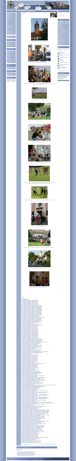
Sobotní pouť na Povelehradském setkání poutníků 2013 (31, 363)
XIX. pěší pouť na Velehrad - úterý (27, 330)
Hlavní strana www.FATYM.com (9, 13)
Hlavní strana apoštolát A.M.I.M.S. (10, 42)
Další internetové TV (61, 29)
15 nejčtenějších (9, 37)
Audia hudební (9, 59)
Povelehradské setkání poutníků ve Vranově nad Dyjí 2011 (31, 386)
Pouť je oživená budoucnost (26, 384)
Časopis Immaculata (61, 33)
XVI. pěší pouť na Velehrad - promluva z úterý (29, 348)
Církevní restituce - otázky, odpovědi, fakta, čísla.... (63, 41)
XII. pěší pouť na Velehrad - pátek (27, 374)
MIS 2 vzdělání (9, 55)
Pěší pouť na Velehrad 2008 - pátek (27, 434)
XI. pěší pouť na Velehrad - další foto (28, 388)
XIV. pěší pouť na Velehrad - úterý (27, 360)
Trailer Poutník (24, 354)
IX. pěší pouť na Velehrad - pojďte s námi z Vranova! (30, 431)
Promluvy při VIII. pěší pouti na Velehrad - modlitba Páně (31, 426)
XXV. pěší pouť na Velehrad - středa (28, 302)
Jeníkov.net (59, 37)
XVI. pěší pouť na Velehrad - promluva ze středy (30, 346)
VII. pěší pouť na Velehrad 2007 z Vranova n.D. (29, 442)
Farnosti (8, 17)
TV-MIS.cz (58, 1)
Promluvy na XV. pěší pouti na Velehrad (28, 350)
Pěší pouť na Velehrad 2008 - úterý (27, 436)
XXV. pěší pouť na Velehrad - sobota (28, 300)
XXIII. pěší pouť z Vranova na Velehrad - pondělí (30, 314)
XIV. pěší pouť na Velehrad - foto (27, 355)
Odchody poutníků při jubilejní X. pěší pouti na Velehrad (31, 417)
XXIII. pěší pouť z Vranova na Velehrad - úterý (29, 313)
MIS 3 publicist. (9, 56)
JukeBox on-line (60, 34)
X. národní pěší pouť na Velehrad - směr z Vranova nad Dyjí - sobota (33, 410)
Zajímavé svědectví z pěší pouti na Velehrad (29, 387)
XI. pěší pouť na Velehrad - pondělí (27, 401)
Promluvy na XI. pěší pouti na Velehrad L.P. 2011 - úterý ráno (32, 400)
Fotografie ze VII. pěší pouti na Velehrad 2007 (29, 440)
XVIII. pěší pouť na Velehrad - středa (28, 335)
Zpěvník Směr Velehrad (25, 405)
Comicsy (8, 45)
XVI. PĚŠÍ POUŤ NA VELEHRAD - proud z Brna (30, 349)
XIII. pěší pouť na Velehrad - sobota (27, 364)
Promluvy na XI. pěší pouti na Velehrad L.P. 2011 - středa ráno (32, 397)
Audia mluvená (9, 60)
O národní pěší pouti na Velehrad (27, 408)
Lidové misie (9, 25)
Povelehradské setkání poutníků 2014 (28, 353)
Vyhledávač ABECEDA (61, 43)
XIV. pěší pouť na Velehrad (26, 361)
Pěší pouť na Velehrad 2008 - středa (28, 435)
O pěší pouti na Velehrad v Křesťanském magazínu (30, 385)
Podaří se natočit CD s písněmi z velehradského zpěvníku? (31, 406)
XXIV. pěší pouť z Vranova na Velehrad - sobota (29, 305)
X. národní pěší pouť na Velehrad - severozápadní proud (31, 421)
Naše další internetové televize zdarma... (10, 62)
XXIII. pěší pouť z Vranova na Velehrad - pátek (29, 311)
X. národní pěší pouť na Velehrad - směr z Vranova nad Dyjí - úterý (33, 413)
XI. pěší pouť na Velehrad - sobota (27, 389)
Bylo (7, 21)
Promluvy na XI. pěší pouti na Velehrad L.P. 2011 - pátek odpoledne (33, 391)
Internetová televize (61, 28)
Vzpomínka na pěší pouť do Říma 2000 (28, 316)
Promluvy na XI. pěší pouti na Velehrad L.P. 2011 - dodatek (31, 390)
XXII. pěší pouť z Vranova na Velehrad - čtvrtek (29, 318)
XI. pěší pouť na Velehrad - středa (27, 396)
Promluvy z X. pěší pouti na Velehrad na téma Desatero (31, 414)
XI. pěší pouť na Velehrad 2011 (27, 403)
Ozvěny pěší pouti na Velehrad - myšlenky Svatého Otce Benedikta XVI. (34, 409)
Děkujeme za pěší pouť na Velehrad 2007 (28, 441)
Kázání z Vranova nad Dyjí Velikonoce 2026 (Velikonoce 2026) (26, 452)
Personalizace (9, 36)
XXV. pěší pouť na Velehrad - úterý (27, 303)
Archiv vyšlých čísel (10, 75)
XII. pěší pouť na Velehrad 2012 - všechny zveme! (30, 382)
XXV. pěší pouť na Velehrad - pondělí (28, 304)
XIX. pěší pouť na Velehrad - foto (27, 326)
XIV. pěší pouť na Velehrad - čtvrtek (27, 358)
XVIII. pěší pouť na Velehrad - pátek (28, 333)
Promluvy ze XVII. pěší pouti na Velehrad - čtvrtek (30, 339)
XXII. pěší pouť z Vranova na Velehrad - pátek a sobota (31, 317)
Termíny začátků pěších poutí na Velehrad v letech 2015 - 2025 (32, 342)
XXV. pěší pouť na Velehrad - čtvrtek (28, 301)
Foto (7, 22)
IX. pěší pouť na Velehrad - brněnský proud (29, 428)
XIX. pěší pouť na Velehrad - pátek (27, 327)
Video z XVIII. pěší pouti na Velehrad (28, 331)
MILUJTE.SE (64, 1)
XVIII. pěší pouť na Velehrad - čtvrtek (28, 334)
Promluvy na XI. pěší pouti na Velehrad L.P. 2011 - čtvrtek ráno (32, 395)
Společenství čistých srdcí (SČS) (63, 23)
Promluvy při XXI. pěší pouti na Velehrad (28, 321)
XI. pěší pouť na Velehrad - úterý (27, 399)
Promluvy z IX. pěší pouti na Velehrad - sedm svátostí (30, 425)
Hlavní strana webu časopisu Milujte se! (11, 73)
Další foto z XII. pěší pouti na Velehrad (28, 373)
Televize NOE (60, 25)
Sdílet (23, 297)
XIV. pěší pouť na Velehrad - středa (27, 359)
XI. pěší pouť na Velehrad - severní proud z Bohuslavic (31, 404)
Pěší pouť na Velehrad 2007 (26, 439)
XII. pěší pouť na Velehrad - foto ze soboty (29, 371)
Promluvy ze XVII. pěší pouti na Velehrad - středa (30, 340)
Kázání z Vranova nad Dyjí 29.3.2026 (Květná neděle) (25, 453)
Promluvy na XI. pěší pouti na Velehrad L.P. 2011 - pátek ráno (32, 392)
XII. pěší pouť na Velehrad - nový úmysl (28, 381)
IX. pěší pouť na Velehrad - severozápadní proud (30, 429)
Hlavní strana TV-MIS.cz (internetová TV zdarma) (10, 51)
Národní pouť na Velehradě (26, 368)
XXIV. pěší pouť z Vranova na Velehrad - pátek (29, 306)
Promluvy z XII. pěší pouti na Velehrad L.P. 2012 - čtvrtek (31, 377)
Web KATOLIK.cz (60, 24)
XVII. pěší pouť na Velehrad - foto (27, 337)
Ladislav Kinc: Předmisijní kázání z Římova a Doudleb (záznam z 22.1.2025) (29, 454)
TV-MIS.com (52, 1)
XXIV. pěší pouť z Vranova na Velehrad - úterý (29, 308)
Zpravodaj (8, 20)
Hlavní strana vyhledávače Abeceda (11, 68)
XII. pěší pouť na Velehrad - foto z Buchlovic (29, 372)
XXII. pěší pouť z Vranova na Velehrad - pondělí (29, 320)
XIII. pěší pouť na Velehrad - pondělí (28, 367)
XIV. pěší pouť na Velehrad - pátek (27, 357)
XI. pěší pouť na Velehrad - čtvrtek (27, 393)
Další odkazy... (60, 44)
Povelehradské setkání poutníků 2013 (28, 362)
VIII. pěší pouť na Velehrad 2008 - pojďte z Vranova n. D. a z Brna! (33, 437)
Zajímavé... (8, 30)
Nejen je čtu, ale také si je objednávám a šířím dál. (62, 67)
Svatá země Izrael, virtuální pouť (63, 30)
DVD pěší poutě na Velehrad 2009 (27, 424)
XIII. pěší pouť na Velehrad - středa (27, 366)
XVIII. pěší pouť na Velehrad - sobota (28, 332)
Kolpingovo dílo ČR (61, 40)
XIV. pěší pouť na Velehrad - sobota (27, 356)
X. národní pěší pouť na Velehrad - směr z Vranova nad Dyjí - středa (33, 412)
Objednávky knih (9, 46)
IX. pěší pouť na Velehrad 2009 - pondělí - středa (30, 427)
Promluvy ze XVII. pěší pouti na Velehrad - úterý (30, 341)
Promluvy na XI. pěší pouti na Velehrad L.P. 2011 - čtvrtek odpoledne (33, 394)
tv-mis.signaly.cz (13, 80)
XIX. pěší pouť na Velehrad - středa (27, 329)
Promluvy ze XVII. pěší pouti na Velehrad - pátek (30, 338)
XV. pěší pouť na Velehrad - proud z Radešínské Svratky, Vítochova (33, 351)
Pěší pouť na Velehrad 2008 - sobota (28, 433)
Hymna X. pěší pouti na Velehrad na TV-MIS (29, 415)
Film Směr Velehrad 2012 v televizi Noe (28, 369)
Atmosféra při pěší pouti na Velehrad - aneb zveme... (30, 430)
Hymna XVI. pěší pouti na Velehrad (27, 347)
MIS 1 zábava (9, 54)
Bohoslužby (8, 16)
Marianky (8, 27)
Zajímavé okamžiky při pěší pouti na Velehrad (29, 419)
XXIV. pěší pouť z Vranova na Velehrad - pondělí (30, 309)
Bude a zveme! (9, 15)
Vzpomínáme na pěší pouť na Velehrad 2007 (29, 438)
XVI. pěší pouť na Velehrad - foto (27, 344)
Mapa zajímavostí (9, 26)
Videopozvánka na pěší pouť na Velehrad (29, 420)
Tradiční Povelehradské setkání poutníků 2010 (29, 407)
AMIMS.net (46, 1)
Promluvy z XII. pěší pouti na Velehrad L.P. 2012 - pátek (31, 375)
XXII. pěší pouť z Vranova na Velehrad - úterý (29, 319)
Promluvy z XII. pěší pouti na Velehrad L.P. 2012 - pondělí (31, 380)
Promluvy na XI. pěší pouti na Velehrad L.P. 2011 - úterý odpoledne (33, 398)
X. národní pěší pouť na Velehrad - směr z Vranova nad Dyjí (31, 418)
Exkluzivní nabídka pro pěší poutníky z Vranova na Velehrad (32, 423)
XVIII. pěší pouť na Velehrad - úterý (27, 336)
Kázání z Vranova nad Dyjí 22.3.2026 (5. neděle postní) (25, 455)
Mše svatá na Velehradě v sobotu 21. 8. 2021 (29, 322)
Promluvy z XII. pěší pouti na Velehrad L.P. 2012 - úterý (31, 379)
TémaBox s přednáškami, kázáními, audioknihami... (63, 36)
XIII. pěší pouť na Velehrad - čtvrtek (27, 365)
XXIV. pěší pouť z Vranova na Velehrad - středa (29, 307)
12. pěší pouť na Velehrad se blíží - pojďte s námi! (30, 383)
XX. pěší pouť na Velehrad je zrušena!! (28, 324)
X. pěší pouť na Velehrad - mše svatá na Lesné (29, 422)
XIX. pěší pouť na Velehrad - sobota (28, 325)
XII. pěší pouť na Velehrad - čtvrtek (27, 376)
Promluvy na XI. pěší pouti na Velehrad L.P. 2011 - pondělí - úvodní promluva (34, 402)
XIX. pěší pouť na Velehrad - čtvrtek (27, 328)
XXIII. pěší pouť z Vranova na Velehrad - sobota (29, 310)
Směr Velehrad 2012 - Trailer (26, 370)
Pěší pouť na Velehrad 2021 (26, 323)
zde (12, 79)
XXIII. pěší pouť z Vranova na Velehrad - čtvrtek (29, 312)
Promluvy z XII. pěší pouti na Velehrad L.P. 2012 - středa (31, 378)
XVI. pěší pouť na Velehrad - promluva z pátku (29, 343)
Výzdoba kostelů (9, 32)
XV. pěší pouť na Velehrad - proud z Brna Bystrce (30, 352)
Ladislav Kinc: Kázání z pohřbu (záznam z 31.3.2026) (25, 451)
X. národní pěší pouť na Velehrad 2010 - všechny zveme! (31, 416)
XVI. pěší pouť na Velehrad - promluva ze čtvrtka (30, 345)
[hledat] (63, 15)
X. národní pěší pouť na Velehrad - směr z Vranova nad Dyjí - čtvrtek (33, 411)
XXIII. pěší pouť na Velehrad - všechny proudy (29, 315)
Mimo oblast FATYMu (10, 31)
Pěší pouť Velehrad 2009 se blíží (27, 432)
